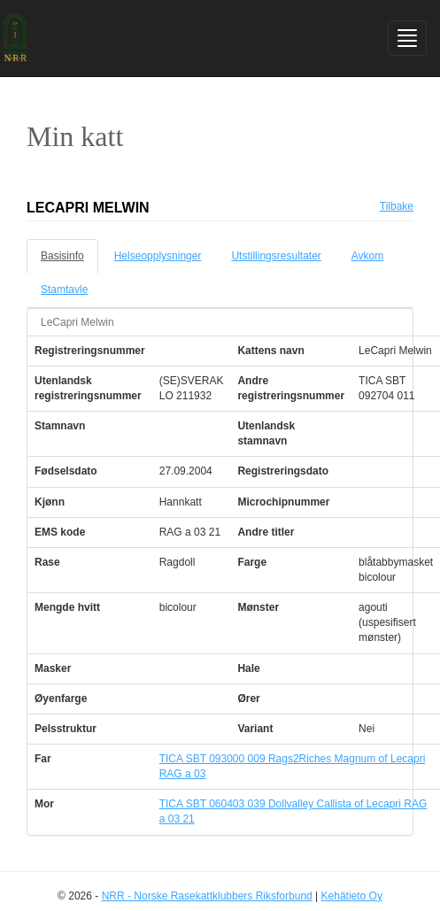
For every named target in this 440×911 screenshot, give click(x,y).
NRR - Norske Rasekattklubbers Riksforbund (207, 896)
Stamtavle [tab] (64, 289)
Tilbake (396, 206)
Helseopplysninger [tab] (158, 256)
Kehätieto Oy (351, 896)
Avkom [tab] (367, 256)
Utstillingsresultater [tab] (275, 256)
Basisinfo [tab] (62, 256)
